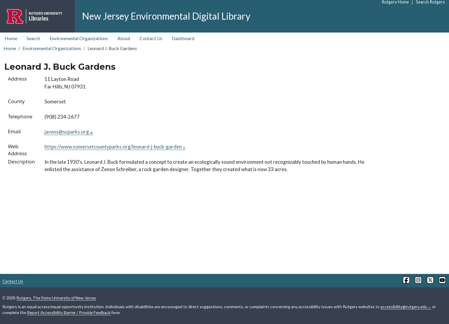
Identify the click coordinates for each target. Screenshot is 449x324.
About (123, 38)
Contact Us (151, 38)
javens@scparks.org (68, 132)
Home (11, 38)
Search (33, 38)
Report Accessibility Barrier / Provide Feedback (69, 312)
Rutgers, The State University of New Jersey (56, 297)
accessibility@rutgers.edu (406, 306)
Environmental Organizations (78, 38)
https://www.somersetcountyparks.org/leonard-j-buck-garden (115, 147)
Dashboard (183, 38)
